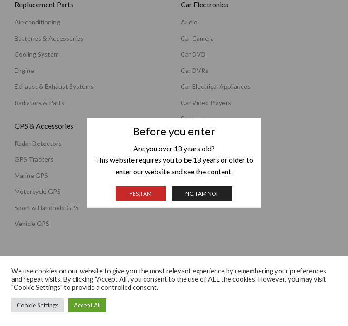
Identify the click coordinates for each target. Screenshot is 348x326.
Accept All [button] (87, 305)
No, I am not (201, 193)
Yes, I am (141, 193)
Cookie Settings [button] (37, 305)
